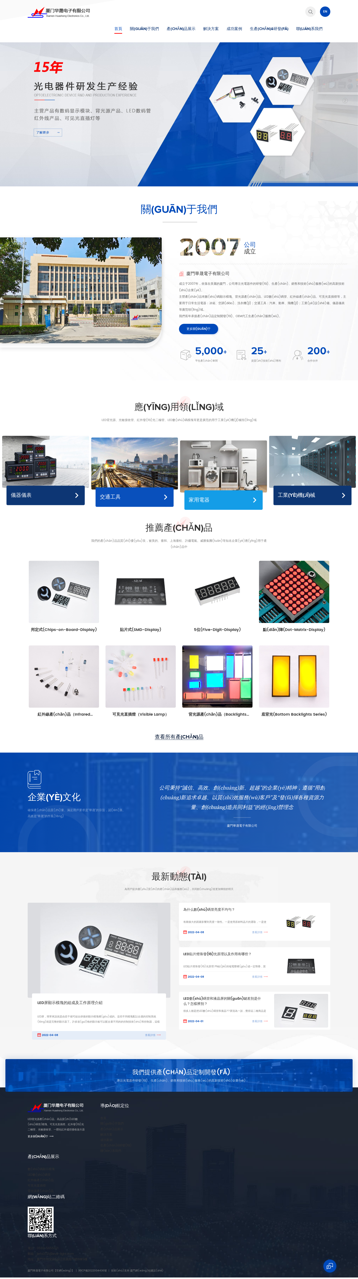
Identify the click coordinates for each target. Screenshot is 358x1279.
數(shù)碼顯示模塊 (41, 1169)
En (325, 11)
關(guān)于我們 (144, 29)
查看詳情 (150, 1035)
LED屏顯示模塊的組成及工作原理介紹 (69, 1003)
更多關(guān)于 (199, 328)
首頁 (118, 29)
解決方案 (211, 29)
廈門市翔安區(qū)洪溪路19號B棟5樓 (57, 1259)
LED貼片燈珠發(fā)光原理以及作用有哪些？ (217, 954)
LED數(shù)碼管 (39, 1174)
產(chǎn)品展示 (181, 29)
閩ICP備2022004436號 (92, 1271)
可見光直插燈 (37, 1185)
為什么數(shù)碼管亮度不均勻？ (209, 909)
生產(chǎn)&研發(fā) (269, 29)
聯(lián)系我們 (309, 29)
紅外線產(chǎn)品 (41, 1180)
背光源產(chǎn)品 (41, 1190)
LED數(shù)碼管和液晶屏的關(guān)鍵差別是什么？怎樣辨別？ (222, 1001)
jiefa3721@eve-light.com (51, 1253)
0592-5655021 (43, 1248)
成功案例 (234, 29)
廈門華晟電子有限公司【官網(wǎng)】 (51, 1271)
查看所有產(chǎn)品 (179, 737)
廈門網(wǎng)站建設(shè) (146, 1271)
